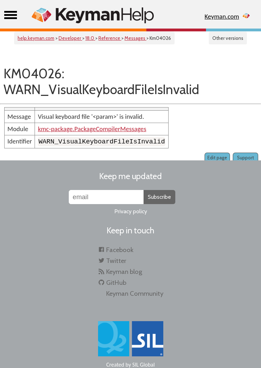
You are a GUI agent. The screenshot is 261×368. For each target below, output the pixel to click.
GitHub (116, 282)
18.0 (90, 38)
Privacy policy (130, 211)
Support (245, 157)
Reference (109, 38)
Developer (70, 38)
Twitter (116, 261)
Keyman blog (124, 272)
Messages (135, 38)
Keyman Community (134, 293)
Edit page (217, 157)
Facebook (119, 250)
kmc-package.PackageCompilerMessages (92, 129)
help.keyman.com (36, 38)
